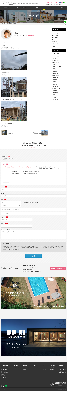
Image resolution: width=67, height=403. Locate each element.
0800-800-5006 (30, 281)
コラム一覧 (44, 381)
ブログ (44, 7)
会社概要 (61, 380)
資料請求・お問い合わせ (58, 280)
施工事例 (16, 7)
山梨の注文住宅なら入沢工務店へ (57, 397)
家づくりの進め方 (4, 384)
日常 (54, 90)
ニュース (31, 7)
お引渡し (55, 58)
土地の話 (55, 75)
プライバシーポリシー (5, 401)
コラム (56, 7)
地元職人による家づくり (5, 383)
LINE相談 (52, 381)
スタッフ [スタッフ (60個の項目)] (54, 39)
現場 (54, 94)
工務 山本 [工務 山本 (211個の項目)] (55, 41)
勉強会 (54, 73)
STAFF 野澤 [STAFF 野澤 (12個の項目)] (55, 35)
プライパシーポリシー (8, 261)
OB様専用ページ (62, 384)
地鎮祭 (54, 77)
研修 (54, 97)
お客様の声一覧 (26, 380)
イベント (55, 55)
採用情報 (62, 7)
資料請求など (52, 380)
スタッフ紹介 (62, 383)
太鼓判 (50, 7)
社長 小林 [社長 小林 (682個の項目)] (55, 46)
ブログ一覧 (14, 23)
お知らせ (55, 60)
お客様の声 (24, 7)
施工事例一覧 (16, 380)
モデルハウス (55, 66)
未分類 (54, 92)
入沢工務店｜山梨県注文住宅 (6, 23)
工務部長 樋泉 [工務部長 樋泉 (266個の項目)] (55, 43)
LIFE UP (55, 53)
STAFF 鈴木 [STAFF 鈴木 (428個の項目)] (55, 37)
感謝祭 (54, 84)
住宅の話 (55, 71)
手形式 (54, 86)
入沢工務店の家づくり (7, 7)
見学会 (54, 99)
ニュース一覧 (35, 380)
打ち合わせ (55, 88)
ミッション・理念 (62, 381)
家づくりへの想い (4, 380)
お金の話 (55, 62)
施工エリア (3, 387)
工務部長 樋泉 (31, 35)
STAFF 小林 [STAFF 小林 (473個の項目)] (55, 33)
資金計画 (2, 386)
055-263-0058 (30, 283)
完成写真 (55, 81)
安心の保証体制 (4, 381)
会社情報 (37, 7)
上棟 (26, 35)
